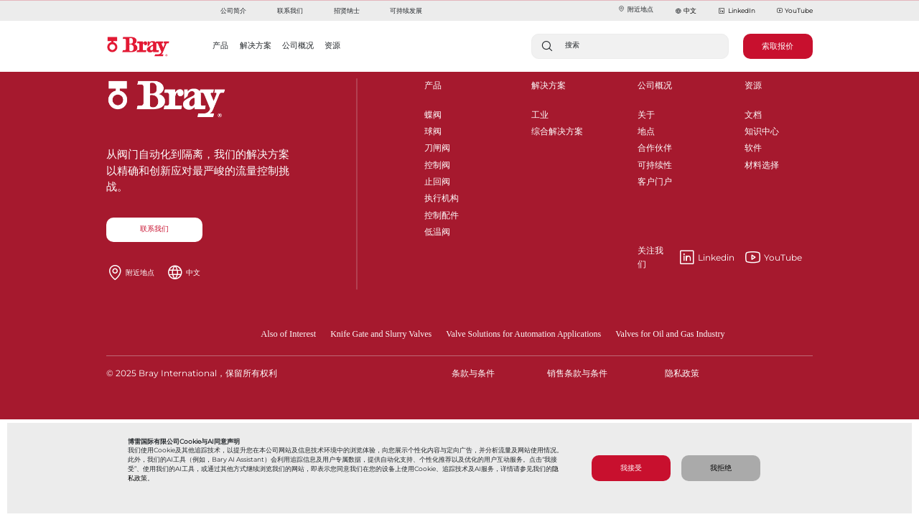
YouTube (795, 11)
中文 (690, 10)
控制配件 (441, 213)
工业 (540, 112)
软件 (753, 145)
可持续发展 (406, 10)
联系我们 (290, 10)
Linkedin (686, 257)
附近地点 (635, 9)
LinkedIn (736, 11)
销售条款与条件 (577, 373)
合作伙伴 (655, 145)
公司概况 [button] (298, 45)
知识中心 (762, 129)
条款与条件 (473, 373)
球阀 (433, 129)
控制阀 (437, 162)
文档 (753, 112)
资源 (753, 85)
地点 (646, 129)
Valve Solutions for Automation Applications (523, 334)
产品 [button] (220, 45)
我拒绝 (721, 468)
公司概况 (655, 85)
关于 (646, 112)
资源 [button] (332, 45)
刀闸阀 (437, 145)
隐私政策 (682, 373)
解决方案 (548, 85)
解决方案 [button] (255, 45)
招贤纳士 (347, 10)
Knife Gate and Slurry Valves (380, 334)
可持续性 (655, 162)
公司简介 (233, 10)
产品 (433, 85)
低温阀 (437, 229)
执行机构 (441, 195)
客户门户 (655, 179)
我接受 (631, 468)
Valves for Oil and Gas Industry (669, 334)
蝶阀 (433, 112)
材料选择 (762, 162)
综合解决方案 (557, 129)
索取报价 (777, 46)
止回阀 (437, 179)
